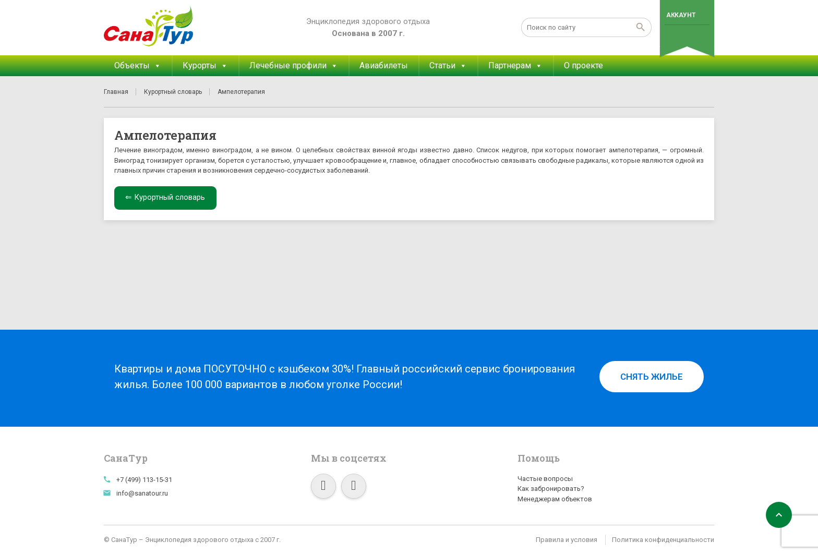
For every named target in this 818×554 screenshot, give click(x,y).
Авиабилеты (383, 65)
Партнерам (515, 65)
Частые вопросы (545, 479)
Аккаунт (680, 15)
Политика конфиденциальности (663, 540)
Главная (116, 91)
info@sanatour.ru (142, 493)
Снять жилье (651, 376)
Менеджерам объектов (555, 499)
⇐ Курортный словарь (165, 197)
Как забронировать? (551, 488)
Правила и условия (566, 540)
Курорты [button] (205, 65)
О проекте (583, 65)
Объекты (137, 65)
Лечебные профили (293, 65)
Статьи (448, 65)
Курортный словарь (173, 91)
